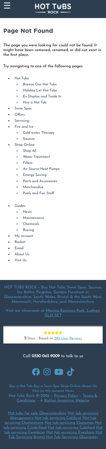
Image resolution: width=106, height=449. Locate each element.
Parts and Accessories (40, 181)
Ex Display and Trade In (42, 96)
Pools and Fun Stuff (38, 193)
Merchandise (33, 187)
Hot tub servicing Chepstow (69, 423)
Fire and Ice (24, 127)
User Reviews (68, 338)
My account (24, 236)
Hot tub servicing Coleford (71, 428)
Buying (28, 230)
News (27, 212)
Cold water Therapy (39, 133)
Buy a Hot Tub (20, 386)
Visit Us (21, 260)
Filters (27, 163)
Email (19, 248)
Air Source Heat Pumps (41, 169)
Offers (20, 115)
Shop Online (25, 145)
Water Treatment (36, 157)
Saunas (29, 139)
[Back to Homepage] (53, 9)
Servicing (22, 121)
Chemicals (31, 224)
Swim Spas (23, 108)
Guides (20, 206)
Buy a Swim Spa (46, 386)
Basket (20, 242)
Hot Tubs (22, 78)
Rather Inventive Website (66, 401)
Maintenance (33, 218)
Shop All (29, 151)
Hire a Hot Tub (34, 102)
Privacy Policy (66, 396)
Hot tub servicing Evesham (70, 432)
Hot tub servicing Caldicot (58, 418)
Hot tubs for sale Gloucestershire (37, 413)
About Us (22, 254)
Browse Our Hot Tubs (40, 84)
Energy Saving (34, 175)
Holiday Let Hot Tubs (40, 90)
